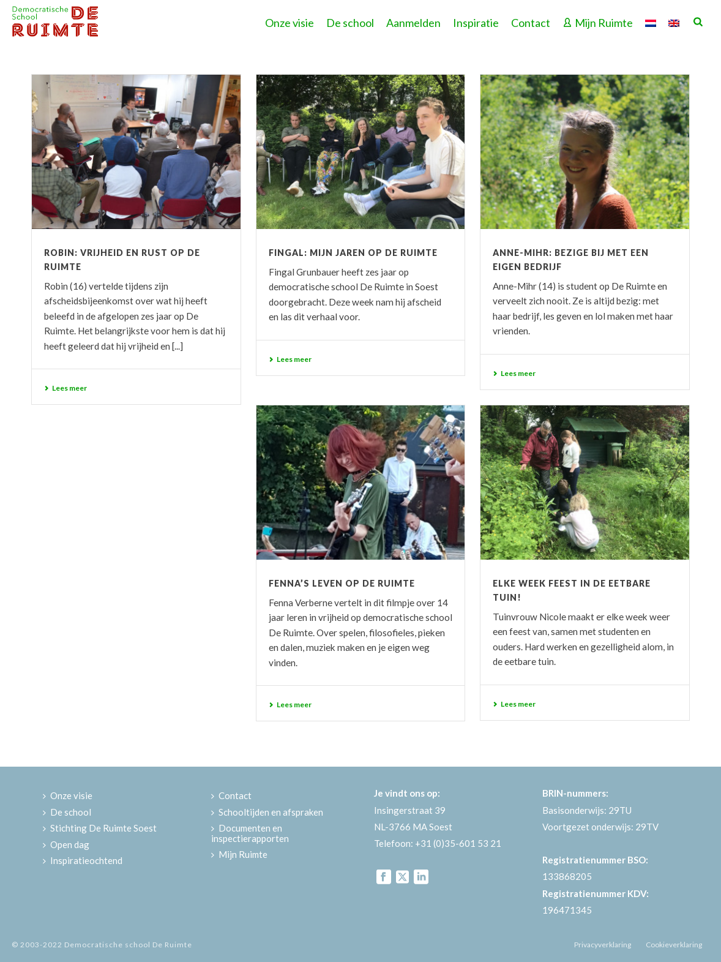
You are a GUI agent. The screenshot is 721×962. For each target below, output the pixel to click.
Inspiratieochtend (82, 860)
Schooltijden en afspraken (267, 811)
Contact (530, 22)
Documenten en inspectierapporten (250, 833)
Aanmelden (413, 22)
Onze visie (289, 22)
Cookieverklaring (674, 944)
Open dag (66, 844)
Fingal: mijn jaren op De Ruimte (353, 252)
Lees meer (65, 388)
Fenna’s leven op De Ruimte (342, 583)
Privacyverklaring (602, 944)
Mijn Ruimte (597, 22)
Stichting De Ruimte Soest (100, 827)
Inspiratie (476, 22)
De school (350, 22)
